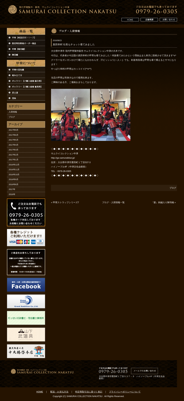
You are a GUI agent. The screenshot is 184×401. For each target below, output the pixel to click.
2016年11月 (14, 169)
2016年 (12, 194)
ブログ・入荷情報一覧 (113, 202)
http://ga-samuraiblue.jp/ (63, 158)
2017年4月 (13, 145)
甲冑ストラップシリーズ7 (66, 202)
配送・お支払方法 (59, 391)
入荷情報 (13, 112)
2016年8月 (13, 184)
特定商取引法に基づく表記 (88, 391)
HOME (39, 391)
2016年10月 (14, 175)
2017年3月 (13, 150)
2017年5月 (13, 140)
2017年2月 (13, 155)
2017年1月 (13, 160)
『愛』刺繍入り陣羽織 (162, 202)
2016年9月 (13, 179)
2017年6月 (13, 135)
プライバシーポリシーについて (125, 391)
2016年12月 (14, 165)
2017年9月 (13, 130)
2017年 (12, 189)
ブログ (12, 117)
